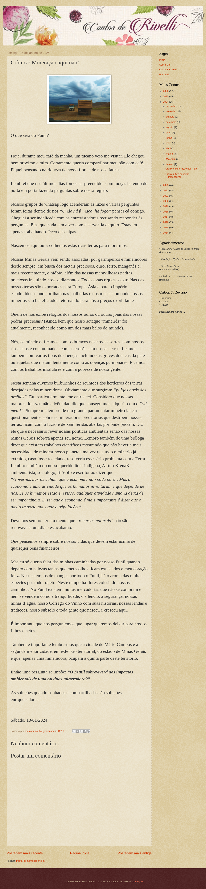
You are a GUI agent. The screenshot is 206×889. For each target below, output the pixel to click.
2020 (166, 201)
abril (168, 148)
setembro (171, 122)
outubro (170, 116)
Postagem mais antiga (135, 853)
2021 (166, 195)
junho (169, 137)
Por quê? (164, 74)
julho (169, 132)
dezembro (172, 106)
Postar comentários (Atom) (30, 860)
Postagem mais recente (25, 853)
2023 (166, 185)
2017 (166, 216)
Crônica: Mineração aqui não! (181, 168)
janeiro (170, 164)
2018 (166, 211)
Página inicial (80, 853)
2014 (166, 232)
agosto (170, 127)
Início (162, 59)
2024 (166, 101)
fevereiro (171, 158)
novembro (172, 111)
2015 (166, 227)
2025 (166, 96)
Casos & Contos (168, 69)
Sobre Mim (165, 64)
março (169, 153)
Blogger (139, 881)
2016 (166, 222)
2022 (166, 190)
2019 (166, 206)
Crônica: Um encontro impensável (177, 175)
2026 (166, 91)
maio (169, 143)
